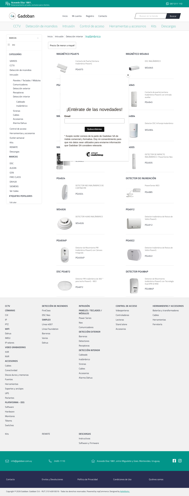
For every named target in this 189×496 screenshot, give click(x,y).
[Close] (128, 75)
